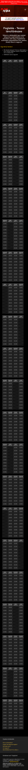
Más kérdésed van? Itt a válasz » (11, 749)
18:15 (10, 111)
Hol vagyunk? (6, 748)
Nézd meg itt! (20, 19)
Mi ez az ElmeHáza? (8, 742)
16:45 (10, 108)
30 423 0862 (25, 2)
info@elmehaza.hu (14, 761)
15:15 (10, 105)
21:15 (10, 117)
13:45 (10, 101)
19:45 (10, 114)
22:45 (10, 120)
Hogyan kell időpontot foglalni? (10, 744)
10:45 (10, 95)
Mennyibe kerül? (7, 746)
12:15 (10, 98)
